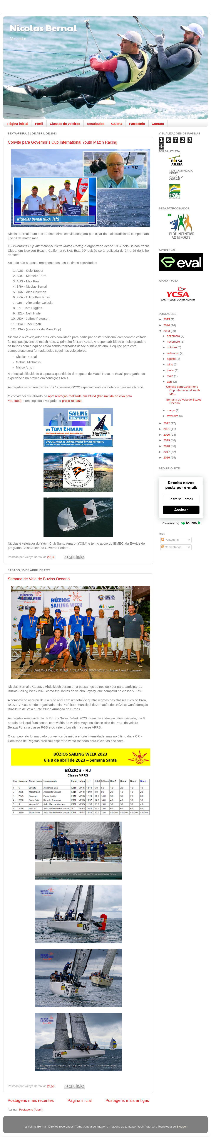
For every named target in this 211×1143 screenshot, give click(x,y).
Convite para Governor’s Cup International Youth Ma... (183, 390)
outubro (172, 347)
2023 (167, 331)
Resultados (95, 124)
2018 (167, 446)
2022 (167, 423)
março (171, 410)
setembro (173, 353)
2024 (167, 325)
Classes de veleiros (65, 124)
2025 (167, 319)
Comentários (171, 547)
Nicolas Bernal (43, 27)
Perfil (39, 124)
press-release (72, 401)
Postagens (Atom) (31, 1109)
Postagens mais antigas (127, 1100)
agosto (171, 358)
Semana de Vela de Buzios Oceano (39, 579)
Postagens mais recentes (31, 1100)
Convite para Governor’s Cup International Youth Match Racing (62, 142)
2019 (167, 440)
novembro (174, 341)
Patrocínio (137, 124)
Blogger (182, 1126)
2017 (167, 451)
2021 (167, 429)
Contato (158, 124)
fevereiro (173, 416)
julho (170, 364)
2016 (167, 457)
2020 (167, 434)
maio (170, 376)
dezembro (174, 336)
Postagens (170, 539)
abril (170, 381)
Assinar (181, 510)
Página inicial (17, 124)
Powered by (181, 523)
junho (171, 370)
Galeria (116, 124)
